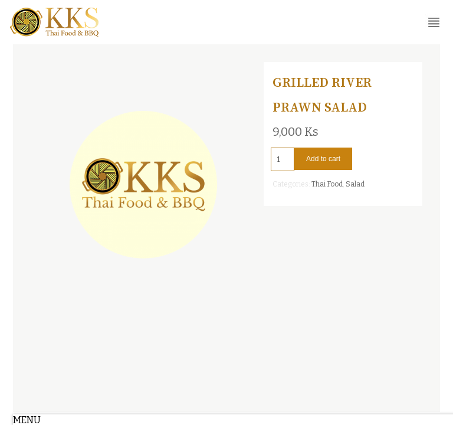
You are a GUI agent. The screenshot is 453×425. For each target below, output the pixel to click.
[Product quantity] (282, 159)
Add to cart (323, 159)
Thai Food (327, 184)
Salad (355, 184)
